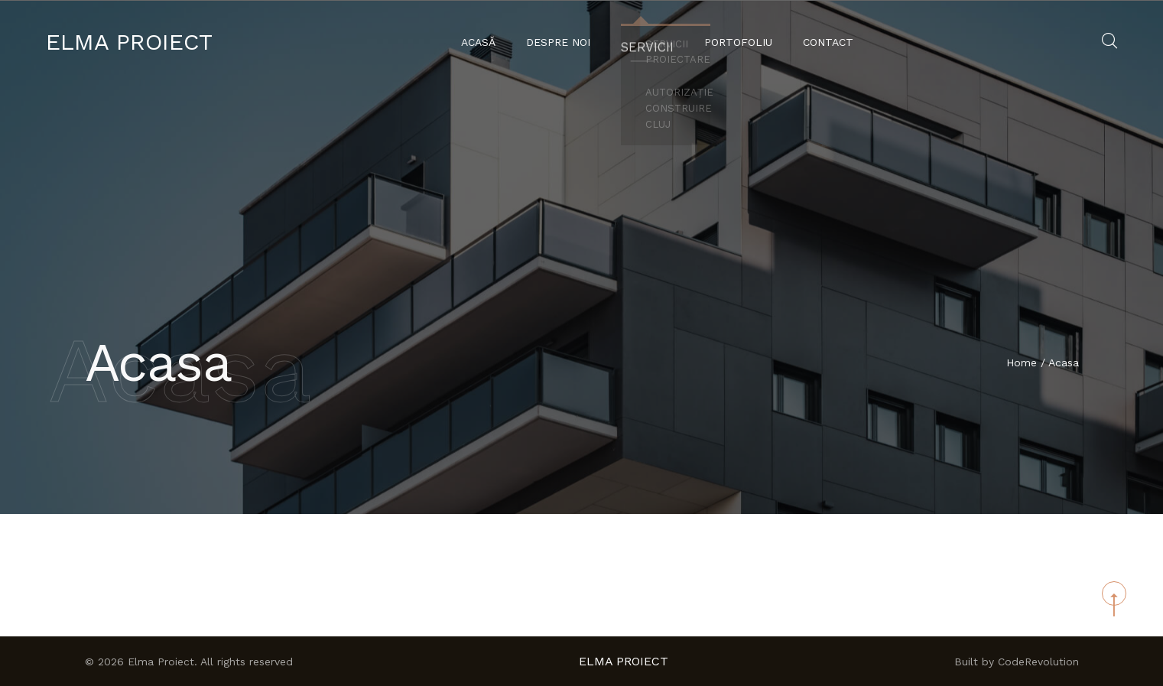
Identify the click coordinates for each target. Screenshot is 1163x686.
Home (1021, 363)
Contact (823, 42)
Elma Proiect (129, 41)
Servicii (647, 42)
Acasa (1063, 363)
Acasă (483, 42)
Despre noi (563, 42)
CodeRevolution (1038, 661)
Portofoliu (734, 42)
